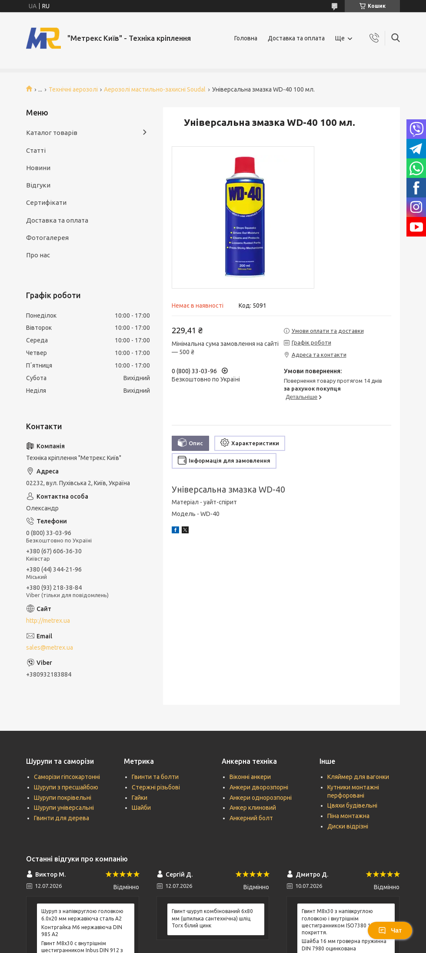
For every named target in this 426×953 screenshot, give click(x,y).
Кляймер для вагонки (358, 776)
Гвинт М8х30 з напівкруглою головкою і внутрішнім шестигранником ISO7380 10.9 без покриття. (345, 921)
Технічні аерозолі (73, 89)
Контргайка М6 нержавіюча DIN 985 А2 (81, 930)
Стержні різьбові (156, 787)
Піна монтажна (348, 815)
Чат (390, 930)
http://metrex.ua (48, 620)
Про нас (38, 255)
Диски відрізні (347, 826)
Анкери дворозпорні (259, 787)
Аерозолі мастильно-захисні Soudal (155, 89)
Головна (245, 38)
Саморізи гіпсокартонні (67, 776)
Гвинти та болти (155, 776)
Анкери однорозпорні (261, 797)
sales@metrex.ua (49, 647)
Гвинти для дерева (61, 818)
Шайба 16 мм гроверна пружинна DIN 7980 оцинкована (344, 944)
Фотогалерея (47, 237)
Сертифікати (46, 202)
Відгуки (38, 185)
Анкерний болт (251, 818)
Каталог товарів (51, 132)
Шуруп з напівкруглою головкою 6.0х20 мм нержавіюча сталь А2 (82, 914)
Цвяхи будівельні (352, 805)
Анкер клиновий (253, 807)
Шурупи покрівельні (62, 797)
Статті (36, 150)
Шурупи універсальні (64, 807)
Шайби (141, 807)
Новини (38, 167)
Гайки (139, 797)
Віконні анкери (250, 776)
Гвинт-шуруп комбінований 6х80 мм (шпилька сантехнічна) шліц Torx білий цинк (212, 918)
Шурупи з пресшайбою (66, 787)
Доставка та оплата (296, 38)
